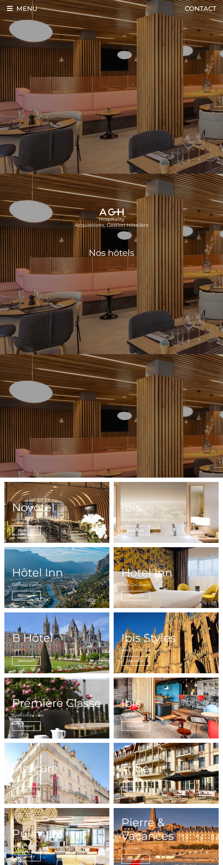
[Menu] (10, 8)
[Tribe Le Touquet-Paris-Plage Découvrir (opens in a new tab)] (166, 776)
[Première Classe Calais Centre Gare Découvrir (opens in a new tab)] (56, 709)
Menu (26, 9)
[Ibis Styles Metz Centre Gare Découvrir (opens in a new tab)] (166, 642)
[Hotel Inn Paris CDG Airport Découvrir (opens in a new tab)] (166, 577)
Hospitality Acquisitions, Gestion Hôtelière (112, 222)
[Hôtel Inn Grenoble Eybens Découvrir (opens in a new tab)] (56, 577)
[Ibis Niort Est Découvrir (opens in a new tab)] (166, 708)
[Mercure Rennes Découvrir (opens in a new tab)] (56, 776)
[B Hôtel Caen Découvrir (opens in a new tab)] (56, 642)
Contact (200, 9)
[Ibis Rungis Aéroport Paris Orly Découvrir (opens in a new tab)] (166, 512)
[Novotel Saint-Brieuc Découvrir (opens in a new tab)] (56, 512)
